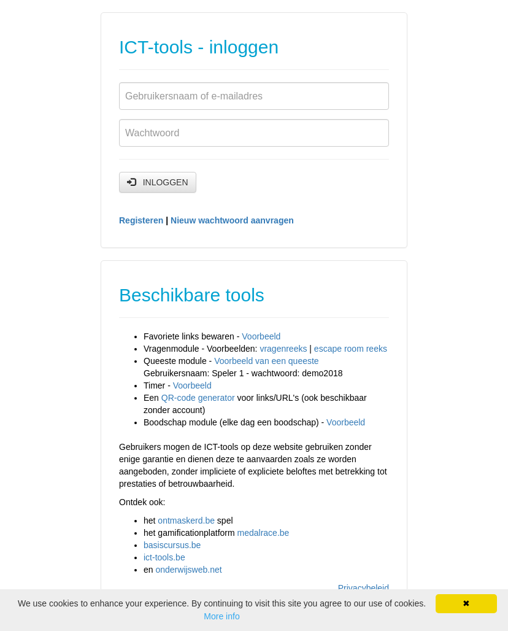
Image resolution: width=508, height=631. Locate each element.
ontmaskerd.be (186, 520)
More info (221, 616)
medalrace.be (263, 533)
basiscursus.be (172, 545)
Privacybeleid (363, 588)
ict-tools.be (164, 557)
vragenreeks (283, 349)
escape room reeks (350, 349)
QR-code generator (198, 398)
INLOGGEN (157, 182)
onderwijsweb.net (188, 570)
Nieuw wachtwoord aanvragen (232, 220)
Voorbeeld (261, 336)
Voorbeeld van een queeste (266, 361)
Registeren (141, 220)
